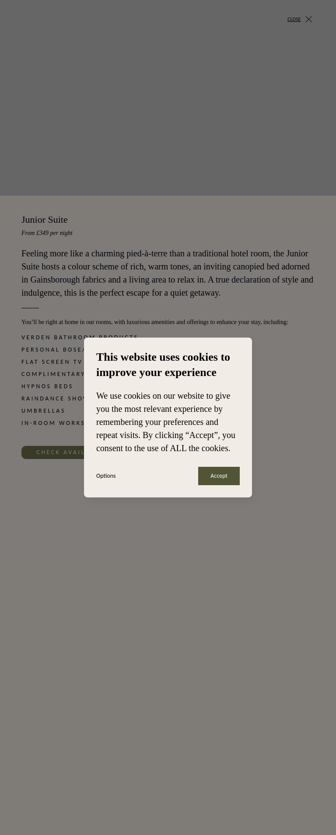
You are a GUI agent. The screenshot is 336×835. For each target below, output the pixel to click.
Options (106, 476)
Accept (219, 476)
